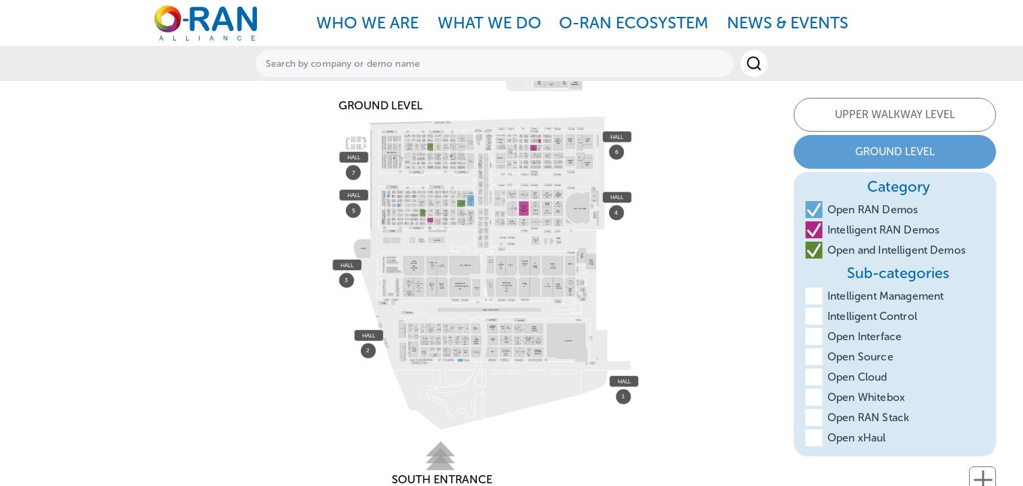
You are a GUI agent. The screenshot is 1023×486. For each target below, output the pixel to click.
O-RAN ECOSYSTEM (633, 22)
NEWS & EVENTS (787, 22)
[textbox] (495, 63)
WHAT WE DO (490, 22)
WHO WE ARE (367, 22)
